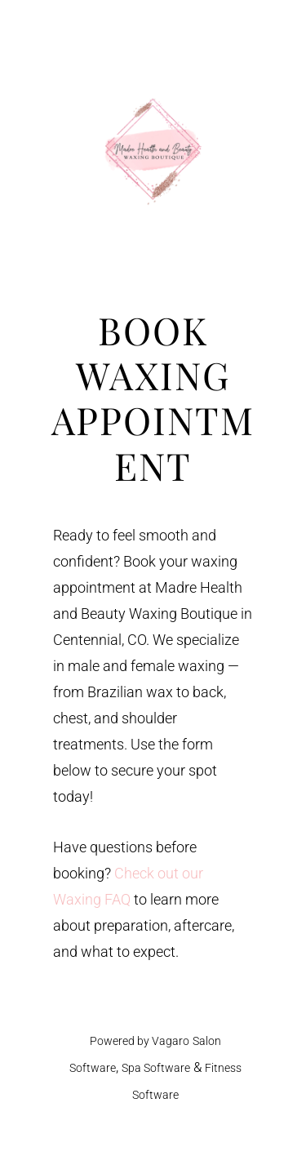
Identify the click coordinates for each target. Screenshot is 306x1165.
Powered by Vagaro (139, 1040)
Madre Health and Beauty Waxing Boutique (153, 151)
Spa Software (156, 1067)
